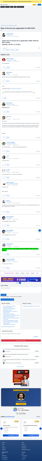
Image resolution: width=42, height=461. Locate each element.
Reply (7, 49)
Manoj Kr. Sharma (10, 182)
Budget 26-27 (5, 452)
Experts (23, 444)
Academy (2, 6)
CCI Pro (23, 459)
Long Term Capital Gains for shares (10, 320)
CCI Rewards (4, 459)
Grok (37, 273)
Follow (16, 49)
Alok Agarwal (9, 72)
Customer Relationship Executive (30, 425)
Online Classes (21, 346)
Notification (24, 447)
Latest (8, 416)
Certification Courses (26, 449)
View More (36, 336)
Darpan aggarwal (10, 216)
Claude (27, 273)
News (23, 442)
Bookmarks (4, 455)
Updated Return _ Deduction (9, 324)
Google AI (32, 273)
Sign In (39, 4)
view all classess (21, 366)
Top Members (5, 457)
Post (13, 326)
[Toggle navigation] (9, 4)
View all (38, 416)
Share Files (24, 446)
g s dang (8, 169)
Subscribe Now (21, 403)
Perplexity (22, 273)
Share (11, 49)
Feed (3, 453)
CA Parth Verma (9, 33)
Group (24, 457)
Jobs (15, 6)
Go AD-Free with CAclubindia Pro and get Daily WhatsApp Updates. (20, 1)
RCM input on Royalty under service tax (31, 306)
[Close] (40, 1)
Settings (3, 449)
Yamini (7, 156)
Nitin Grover (8, 116)
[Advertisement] (21, 16)
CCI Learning (24, 455)
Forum (3, 444)
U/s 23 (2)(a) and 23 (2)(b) (8, 316)
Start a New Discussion (21, 340)
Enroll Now (37, 351)
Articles (3, 442)
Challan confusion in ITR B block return (11, 315)
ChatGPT (17, 273)
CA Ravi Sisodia (9, 243)
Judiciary (4, 447)
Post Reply (3, 294)
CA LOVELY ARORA (10, 142)
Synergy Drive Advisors (16, 88)
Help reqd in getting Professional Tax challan (11, 333)
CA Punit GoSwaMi (10, 259)
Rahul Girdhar (9, 102)
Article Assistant (6, 425)
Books (12, 6)
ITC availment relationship (8, 314)
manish (7, 200)
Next (24, 282)
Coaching (7, 6)
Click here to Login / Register (7, 299)
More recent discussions (7, 326)
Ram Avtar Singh (9, 58)
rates (1, 30)
